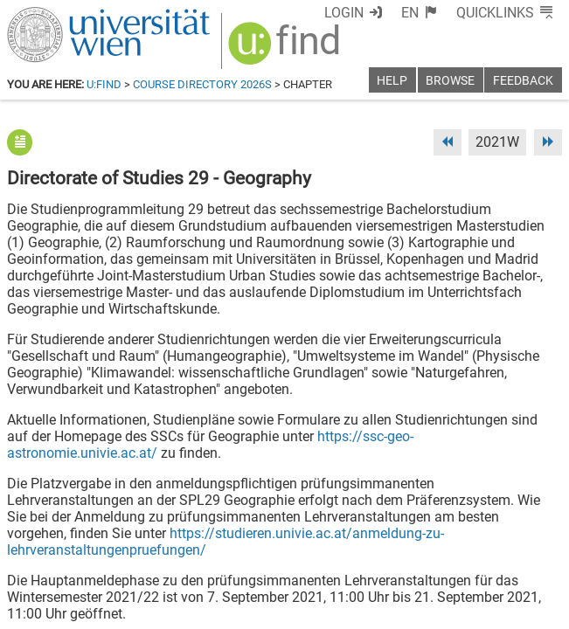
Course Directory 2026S (202, 84)
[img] (286, 49)
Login (344, 12)
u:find (104, 84)
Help (392, 80)
